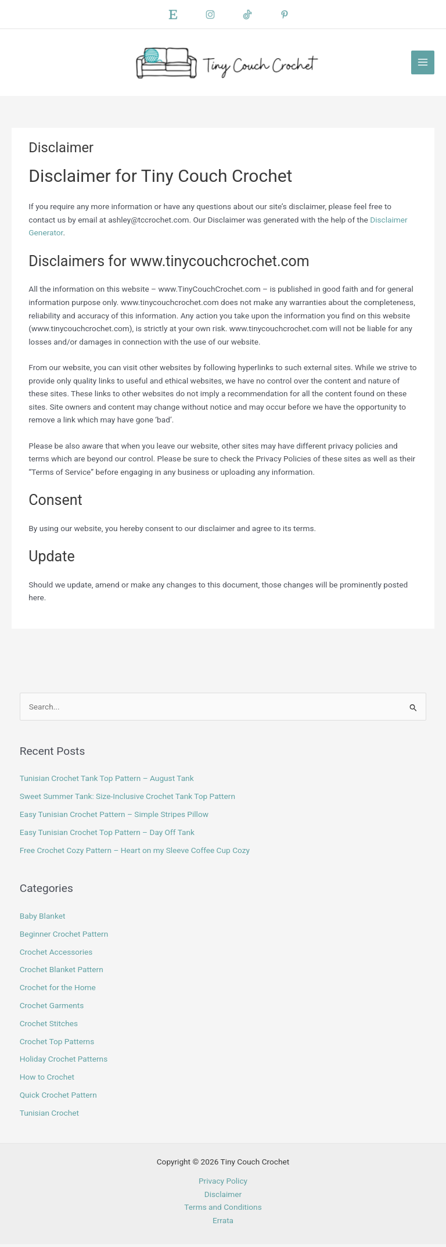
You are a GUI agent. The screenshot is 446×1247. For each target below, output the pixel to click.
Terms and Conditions (222, 1209)
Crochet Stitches (49, 1025)
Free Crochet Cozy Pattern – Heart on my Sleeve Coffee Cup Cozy (135, 852)
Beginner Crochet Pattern (64, 936)
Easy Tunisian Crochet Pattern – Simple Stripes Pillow (114, 816)
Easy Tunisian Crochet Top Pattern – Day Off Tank (107, 834)
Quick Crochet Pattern (58, 1097)
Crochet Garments (52, 1007)
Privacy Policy (223, 1183)
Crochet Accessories (56, 954)
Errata (223, 1222)
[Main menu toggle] (423, 64)
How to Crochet (47, 1079)
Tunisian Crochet (49, 1115)
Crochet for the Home (58, 990)
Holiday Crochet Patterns (64, 1061)
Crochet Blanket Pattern (61, 972)
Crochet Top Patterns (57, 1043)
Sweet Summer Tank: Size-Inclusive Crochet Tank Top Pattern (127, 799)
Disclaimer (223, 1196)
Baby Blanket (43, 918)
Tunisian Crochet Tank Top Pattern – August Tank (107, 781)
